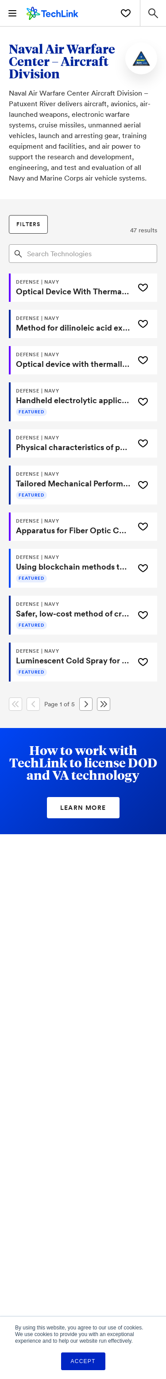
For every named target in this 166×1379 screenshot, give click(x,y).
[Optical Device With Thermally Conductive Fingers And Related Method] (71, 287)
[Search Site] (153, 13)
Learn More (83, 807)
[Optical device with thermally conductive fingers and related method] (71, 360)
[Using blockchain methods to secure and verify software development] (71, 568)
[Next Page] (86, 704)
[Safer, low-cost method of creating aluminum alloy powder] (71, 615)
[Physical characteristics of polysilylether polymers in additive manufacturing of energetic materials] (71, 443)
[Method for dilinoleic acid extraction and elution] (71, 324)
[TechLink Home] (52, 12)
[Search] (18, 253)
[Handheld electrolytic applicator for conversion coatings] (71, 401)
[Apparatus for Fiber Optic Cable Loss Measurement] (71, 526)
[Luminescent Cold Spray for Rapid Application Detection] (71, 662)
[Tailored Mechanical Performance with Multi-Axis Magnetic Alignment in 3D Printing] (71, 485)
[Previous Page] (33, 704)
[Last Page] (103, 704)
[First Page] (15, 704)
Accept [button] (83, 1361)
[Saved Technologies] (125, 13)
